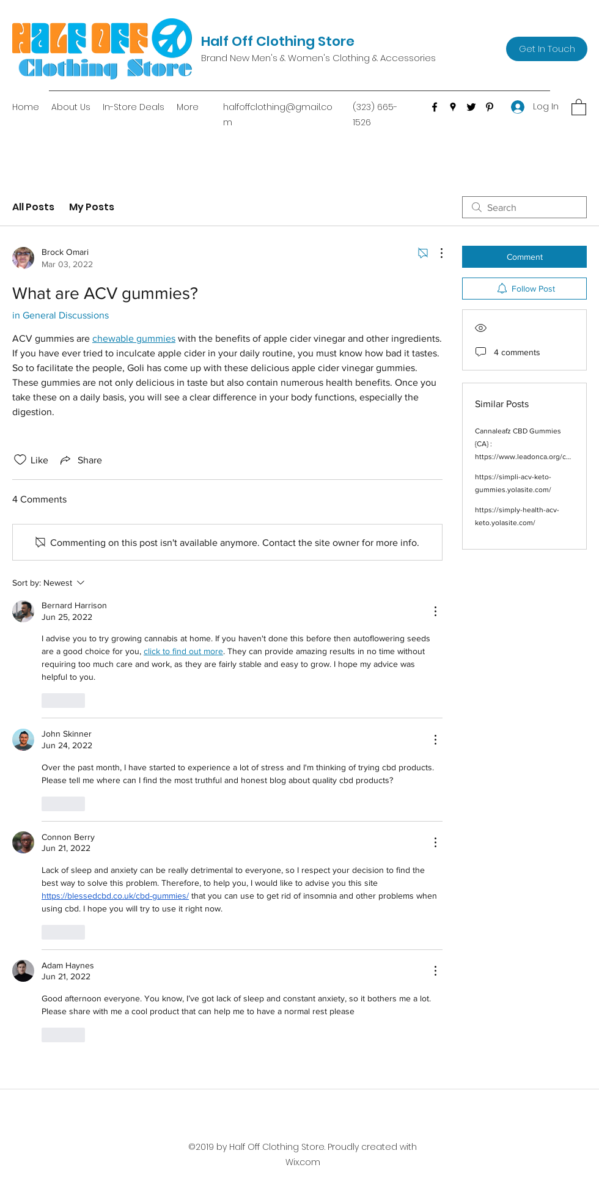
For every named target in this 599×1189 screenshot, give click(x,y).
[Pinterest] (489, 107)
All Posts (33, 207)
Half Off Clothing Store (278, 41)
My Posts (91, 207)
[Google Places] (453, 107)
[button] (578, 107)
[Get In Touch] (546, 49)
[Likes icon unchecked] (20, 459)
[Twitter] (471, 107)
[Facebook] (434, 107)
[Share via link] (80, 459)
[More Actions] (435, 253)
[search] (524, 207)
